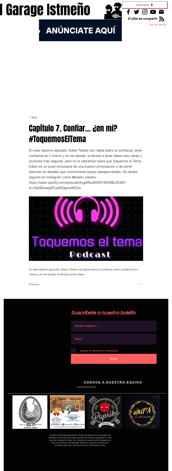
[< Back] (40, 117)
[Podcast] (144, 4)
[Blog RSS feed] (161, 19)
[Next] (134, 284)
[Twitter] (136, 11)
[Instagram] (144, 11)
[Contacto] (161, 12)
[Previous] (40, 284)
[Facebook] (128, 11)
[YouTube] (153, 11)
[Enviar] (114, 359)
